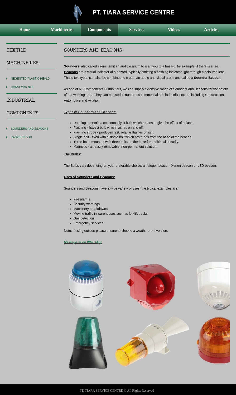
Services (136, 29)
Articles (211, 29)
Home (24, 29)
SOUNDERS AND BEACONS (29, 128)
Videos (174, 29)
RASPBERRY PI (21, 137)
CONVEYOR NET (22, 87)
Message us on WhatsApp (83, 242)
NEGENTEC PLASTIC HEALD (30, 78)
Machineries (62, 29)
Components (99, 29)
